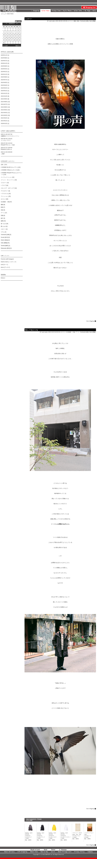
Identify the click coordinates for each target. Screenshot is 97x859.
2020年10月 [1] (5, 123)
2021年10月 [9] (5, 96)
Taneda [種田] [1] (5, 245)
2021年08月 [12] (5, 101)
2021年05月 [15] (5, 110)
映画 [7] (3, 207)
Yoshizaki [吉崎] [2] (6, 234)
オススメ (70, 21)
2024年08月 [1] (5, 58)
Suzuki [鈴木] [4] (5, 237)
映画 (78, 21)
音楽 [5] (3, 210)
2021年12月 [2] (5, 93)
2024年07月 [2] (5, 60)
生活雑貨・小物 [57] (6, 202)
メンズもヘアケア (6, 140)
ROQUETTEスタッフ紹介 (8, 145)
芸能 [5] (3, 215)
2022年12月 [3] (5, 74)
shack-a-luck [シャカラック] (8, 262)
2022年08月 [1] (5, 77)
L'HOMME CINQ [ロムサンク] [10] (10, 170)
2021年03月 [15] (5, 115)
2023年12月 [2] (5, 63)
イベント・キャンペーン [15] (9, 180)
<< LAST (5, 46)
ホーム (3, 14)
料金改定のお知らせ (6, 149)
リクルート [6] (5, 182)
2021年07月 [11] (5, 104)
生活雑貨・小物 (70, 332)
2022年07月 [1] (5, 79)
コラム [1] (3, 232)
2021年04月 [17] (5, 112)
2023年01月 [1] (5, 71)
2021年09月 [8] (5, 99)
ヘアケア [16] (4, 185)
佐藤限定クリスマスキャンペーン (10, 136)
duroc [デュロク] (5, 267)
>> (17, 23)
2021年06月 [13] (5, 107)
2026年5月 (12, 23)
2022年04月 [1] (5, 85)
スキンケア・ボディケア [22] (9, 188)
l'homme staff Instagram (7, 259)
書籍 (75, 21)
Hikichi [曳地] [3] (5, 240)
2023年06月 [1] (5, 66)
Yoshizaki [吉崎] (84, 21)
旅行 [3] (3, 218)
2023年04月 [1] (5, 69)
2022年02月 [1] (5, 88)
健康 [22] (3, 221)
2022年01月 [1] (5, 90)
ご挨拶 (2, 154)
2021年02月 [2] (5, 118)
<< (6, 23)
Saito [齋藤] (92, 21)
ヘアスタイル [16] (6, 193)
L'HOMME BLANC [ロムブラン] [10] (10, 167)
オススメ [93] (4, 199)
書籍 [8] (3, 204)
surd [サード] (4, 264)
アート (77, 332)
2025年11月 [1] (5, 55)
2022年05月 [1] (5, 82)
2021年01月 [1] (5, 120)
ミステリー (28, 19)
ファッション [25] (6, 196)
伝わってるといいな (31, 330)
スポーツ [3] (4, 229)
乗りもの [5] (4, 226)
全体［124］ (4, 164)
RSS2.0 (3, 278)
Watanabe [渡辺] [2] (6, 248)
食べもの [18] (4, 223)
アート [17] (4, 212)
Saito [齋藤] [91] (5, 243)
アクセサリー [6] (5, 191)
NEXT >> (18, 46)
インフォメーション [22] (7, 177)
